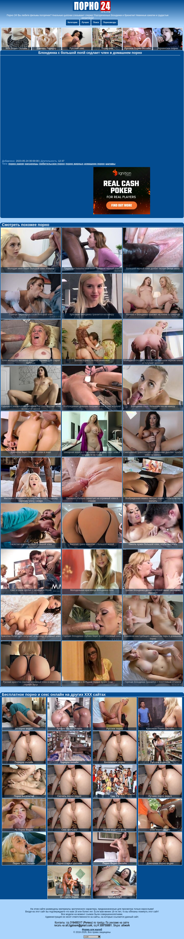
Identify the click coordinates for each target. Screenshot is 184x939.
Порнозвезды (109, 22)
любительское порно (52, 163)
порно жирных (74, 163)
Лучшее (85, 22)
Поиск (96, 22)
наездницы (31, 163)
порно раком (16, 163)
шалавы (110, 163)
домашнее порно (94, 163)
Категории (72, 22)
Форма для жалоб (92, 929)
